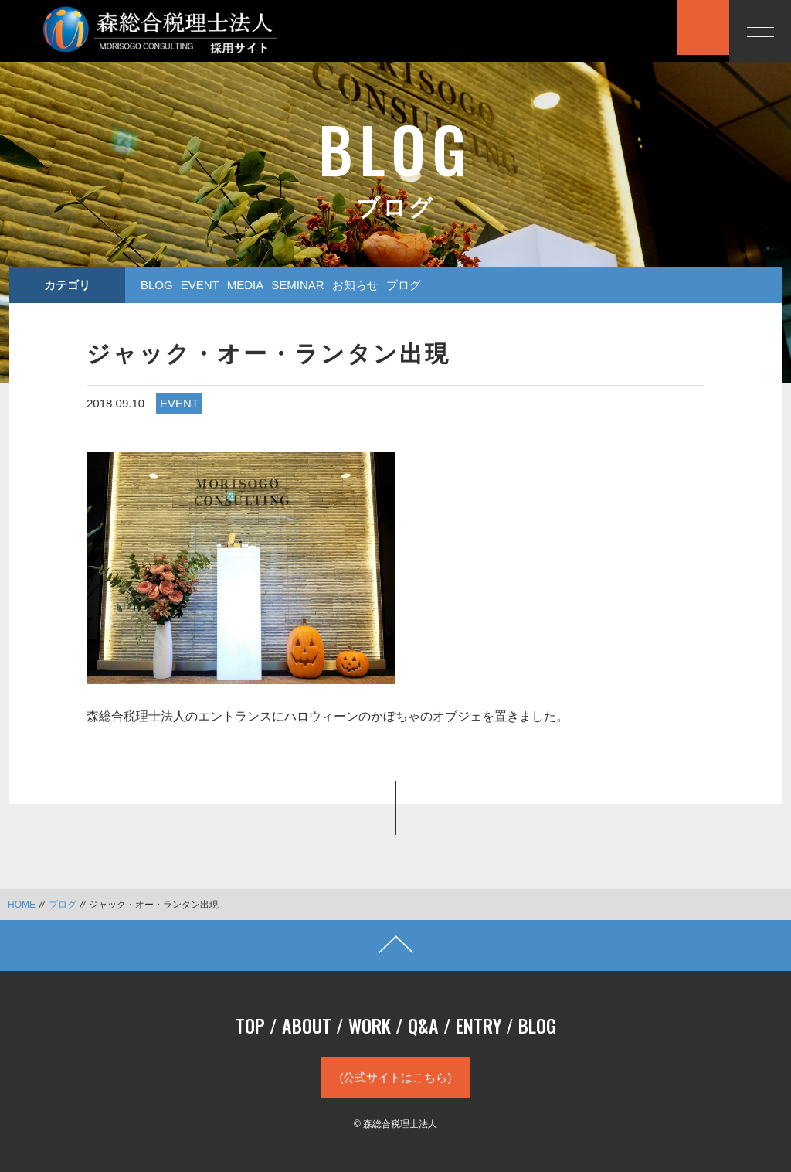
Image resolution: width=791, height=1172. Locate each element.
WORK (369, 1025)
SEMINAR (297, 284)
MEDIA (245, 284)
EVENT (200, 284)
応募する (632, 29)
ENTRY (478, 1025)
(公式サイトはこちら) (396, 1077)
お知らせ (355, 284)
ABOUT (306, 1025)
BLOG (157, 284)
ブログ (403, 284)
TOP (250, 1025)
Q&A (423, 1025)
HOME (22, 904)
